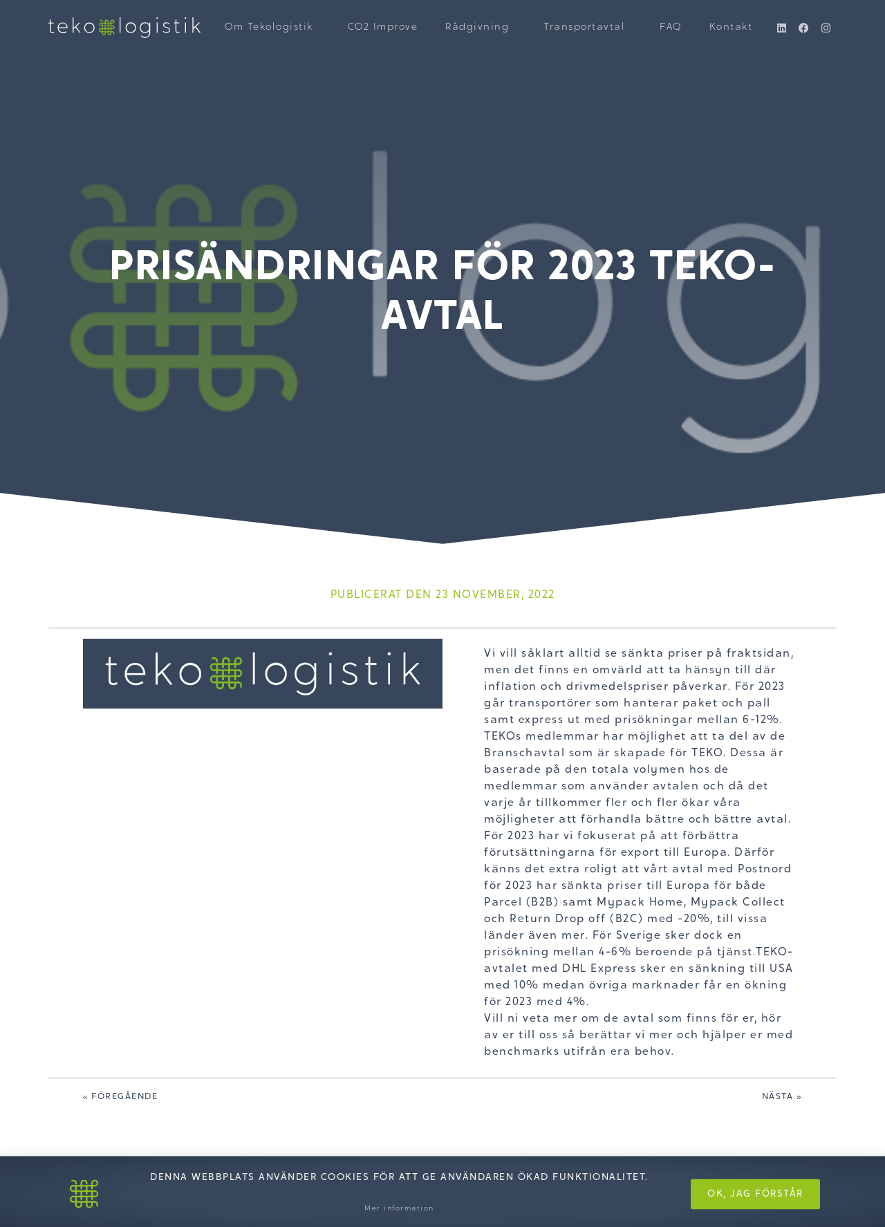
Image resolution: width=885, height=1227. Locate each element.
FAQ (671, 27)
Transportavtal (587, 28)
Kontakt (731, 27)
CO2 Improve (383, 27)
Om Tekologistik (272, 28)
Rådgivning (480, 28)
